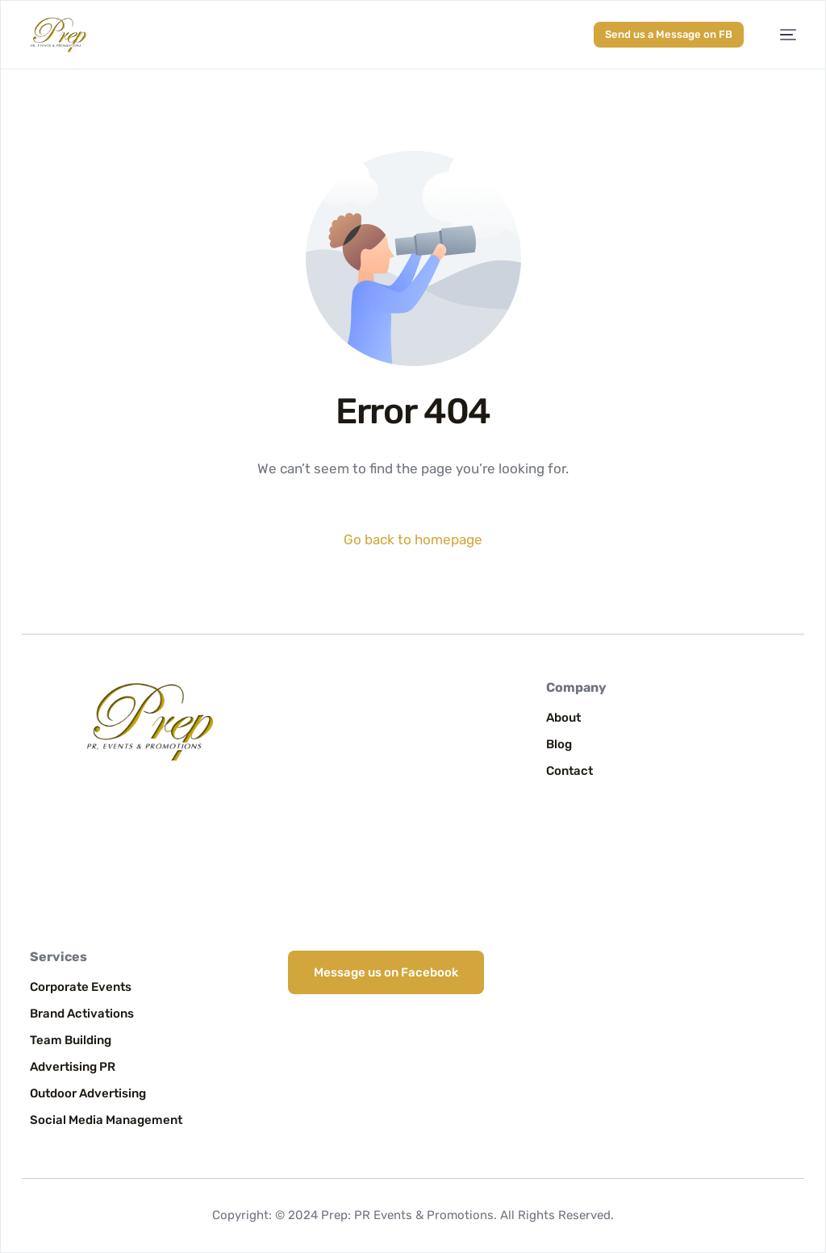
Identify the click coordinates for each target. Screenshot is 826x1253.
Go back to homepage (413, 539)
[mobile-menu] (780, 35)
